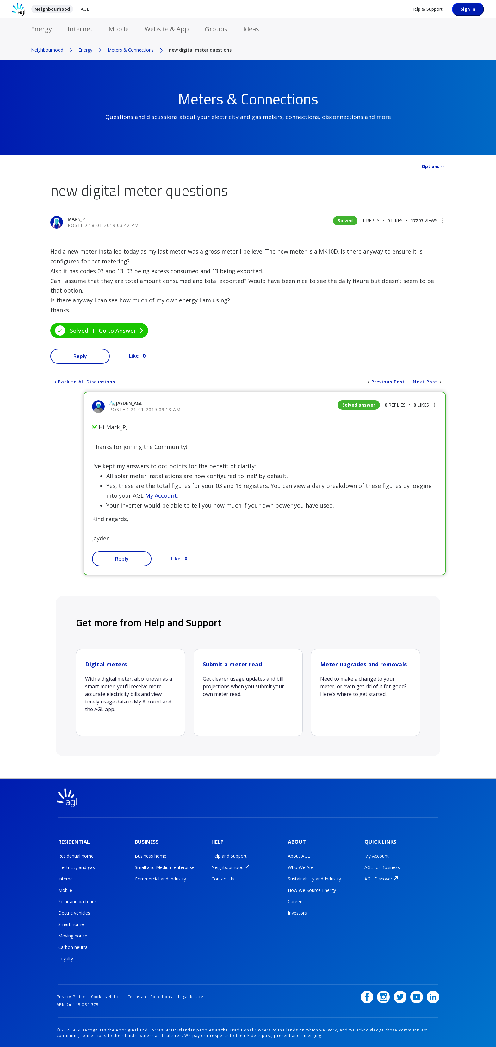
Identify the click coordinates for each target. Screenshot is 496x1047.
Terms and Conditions (150, 995)
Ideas (251, 29)
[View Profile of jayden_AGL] (129, 403)
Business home (150, 856)
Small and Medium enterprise (165, 867)
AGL (85, 9)
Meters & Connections (131, 50)
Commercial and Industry (160, 878)
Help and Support (229, 856)
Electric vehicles (74, 913)
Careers (296, 901)
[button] (442, 220)
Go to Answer (117, 330)
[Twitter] (400, 996)
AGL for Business (382, 867)
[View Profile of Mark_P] (76, 219)
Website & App (167, 29)
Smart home (71, 924)
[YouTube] (416, 996)
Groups (216, 29)
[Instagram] (383, 996)
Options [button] (431, 166)
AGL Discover (378, 878)
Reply (80, 356)
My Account (161, 495)
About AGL (299, 856)
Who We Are (300, 867)
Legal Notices (192, 995)
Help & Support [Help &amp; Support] (427, 9)
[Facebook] (367, 996)
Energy (41, 29)
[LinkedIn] (433, 996)
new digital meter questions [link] (200, 50)
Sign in (468, 9)
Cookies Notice (106, 995)
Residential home (76, 856)
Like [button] (134, 355)
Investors (297, 913)
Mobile (118, 29)
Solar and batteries (77, 901)
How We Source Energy (312, 890)
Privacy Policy (71, 995)
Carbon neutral (73, 947)
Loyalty (65, 958)
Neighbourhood (52, 9)
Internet (80, 29)
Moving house (72, 935)
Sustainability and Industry (314, 878)
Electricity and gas (76, 867)
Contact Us (222, 878)
